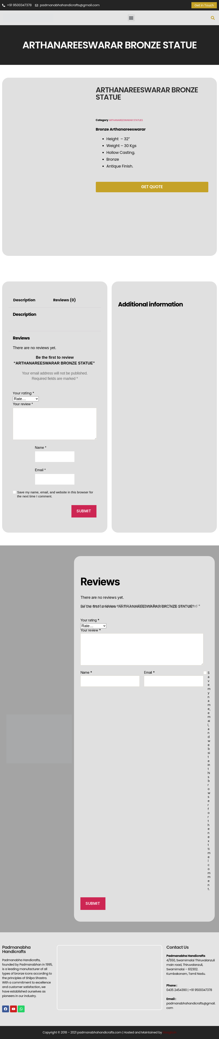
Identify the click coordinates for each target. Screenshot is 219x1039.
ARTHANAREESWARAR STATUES (128, 120)
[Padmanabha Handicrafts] (109, 978)
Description (24, 300)
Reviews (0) (64, 300)
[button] (131, 17)
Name (40, 447)
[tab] (24, 300)
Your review (23, 404)
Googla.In (169, 1032)
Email (40, 470)
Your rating (23, 393)
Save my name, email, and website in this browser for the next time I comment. (55, 494)
